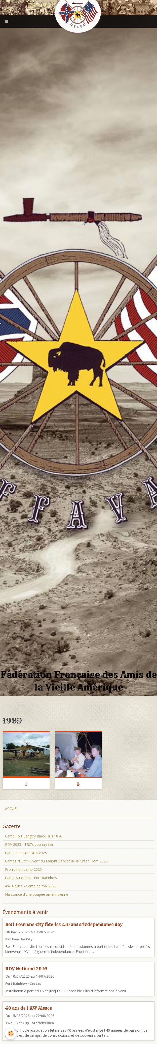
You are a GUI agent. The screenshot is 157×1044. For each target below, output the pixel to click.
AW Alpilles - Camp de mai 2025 (31, 886)
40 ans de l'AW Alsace (28, 1008)
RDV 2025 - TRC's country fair (29, 844)
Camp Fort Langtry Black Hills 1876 (33, 836)
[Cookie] (10, 1033)
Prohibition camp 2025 (23, 869)
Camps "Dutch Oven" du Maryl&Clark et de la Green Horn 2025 (56, 861)
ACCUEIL (12, 808)
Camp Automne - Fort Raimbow (31, 877)
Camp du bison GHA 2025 (26, 852)
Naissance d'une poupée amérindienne (36, 894)
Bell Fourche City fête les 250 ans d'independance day (64, 924)
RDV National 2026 (26, 968)
